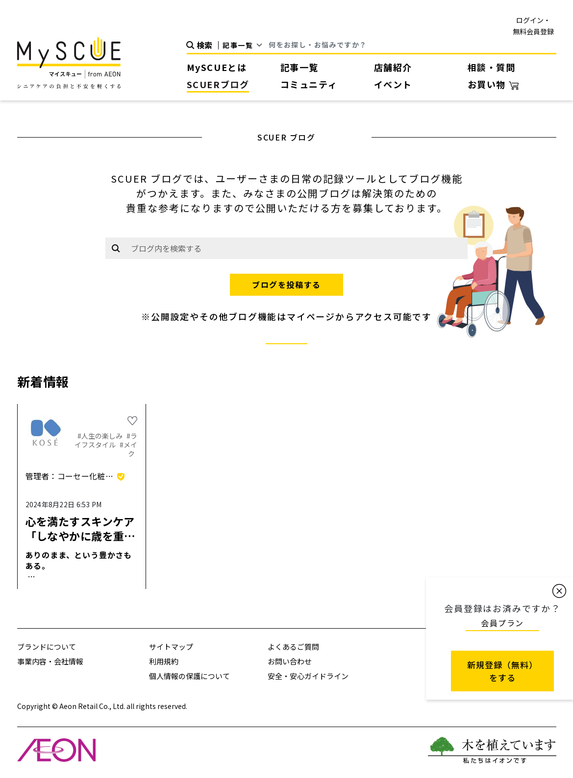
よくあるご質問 (293, 646)
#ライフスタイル (106, 440)
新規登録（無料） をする (502, 671)
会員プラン (502, 623)
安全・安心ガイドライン (308, 676)
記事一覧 (299, 67)
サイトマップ (171, 646)
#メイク (128, 449)
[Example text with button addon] (297, 248)
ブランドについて (46, 646)
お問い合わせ (290, 661)
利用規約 (163, 661)
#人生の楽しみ (100, 436)
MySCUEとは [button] (217, 67)
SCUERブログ (218, 84)
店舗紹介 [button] (393, 67)
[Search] (412, 45)
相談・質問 (492, 67)
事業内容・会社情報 (50, 661)
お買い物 (493, 84)
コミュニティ (309, 84)
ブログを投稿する (286, 284)
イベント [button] (393, 84)
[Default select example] (246, 45)
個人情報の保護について (189, 676)
